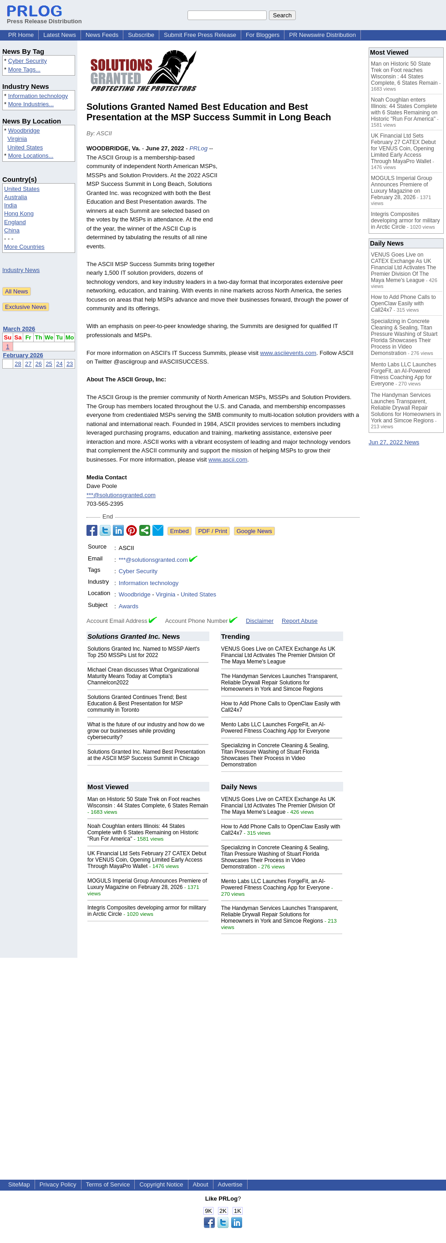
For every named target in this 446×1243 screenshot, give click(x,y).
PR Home (21, 34)
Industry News (21, 270)
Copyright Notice (161, 1184)
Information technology (38, 95)
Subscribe (141, 34)
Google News (254, 531)
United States (25, 147)
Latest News (59, 34)
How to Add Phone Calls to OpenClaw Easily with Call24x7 (403, 303)
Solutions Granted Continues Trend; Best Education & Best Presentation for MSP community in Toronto (137, 703)
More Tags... (24, 69)
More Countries (24, 246)
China (12, 230)
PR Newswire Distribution (322, 34)
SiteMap (19, 1184)
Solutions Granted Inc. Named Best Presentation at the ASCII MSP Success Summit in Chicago (146, 755)
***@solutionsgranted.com (121, 495)
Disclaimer (260, 620)
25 (49, 363)
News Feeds (102, 34)
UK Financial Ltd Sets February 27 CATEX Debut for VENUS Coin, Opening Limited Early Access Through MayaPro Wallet (146, 859)
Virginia (17, 138)
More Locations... (31, 155)
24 (59, 363)
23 (69, 363)
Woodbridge (24, 130)
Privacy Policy (58, 1184)
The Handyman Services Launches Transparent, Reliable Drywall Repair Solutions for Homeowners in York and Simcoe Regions (279, 682)
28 (18, 363)
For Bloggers (262, 34)
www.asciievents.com (288, 352)
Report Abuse (300, 620)
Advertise (230, 1184)
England (15, 222)
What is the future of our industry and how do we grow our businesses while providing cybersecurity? (145, 730)
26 (38, 363)
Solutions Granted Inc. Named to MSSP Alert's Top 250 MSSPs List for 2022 (143, 652)
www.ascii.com (227, 459)
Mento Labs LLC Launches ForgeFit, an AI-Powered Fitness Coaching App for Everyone (275, 727)
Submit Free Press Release (200, 34)
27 (28, 363)
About (200, 1184)
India (10, 205)
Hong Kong (19, 213)
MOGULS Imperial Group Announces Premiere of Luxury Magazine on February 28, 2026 (147, 884)
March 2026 (19, 328)
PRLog (198, 148)
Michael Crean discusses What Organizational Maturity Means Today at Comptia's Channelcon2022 (143, 676)
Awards (128, 606)
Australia (15, 197)
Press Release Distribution (44, 18)
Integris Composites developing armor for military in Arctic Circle (405, 220)
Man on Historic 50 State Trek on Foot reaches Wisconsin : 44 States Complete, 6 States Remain (147, 802)
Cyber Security (27, 60)
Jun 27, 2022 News (394, 442)
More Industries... (31, 104)
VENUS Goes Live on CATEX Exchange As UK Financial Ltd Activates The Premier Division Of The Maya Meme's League (278, 655)
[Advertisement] (291, 211)
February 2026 (23, 355)
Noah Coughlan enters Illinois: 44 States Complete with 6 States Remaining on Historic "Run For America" (142, 832)
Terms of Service (108, 1184)
